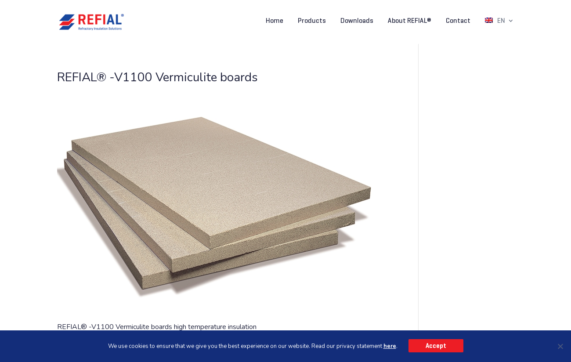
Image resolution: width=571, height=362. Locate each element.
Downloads (356, 21)
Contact (458, 21)
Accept (436, 346)
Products (312, 21)
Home (274, 21)
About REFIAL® (409, 21)
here (389, 346)
